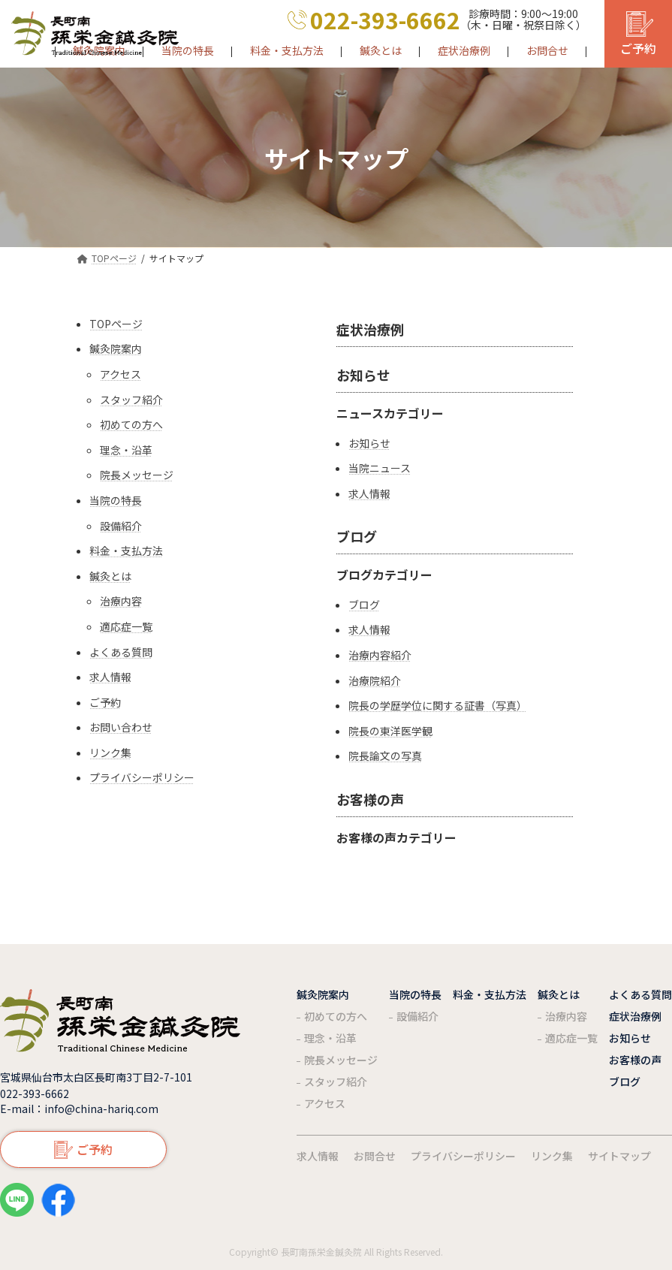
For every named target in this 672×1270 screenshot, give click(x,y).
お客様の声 (370, 799)
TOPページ (116, 324)
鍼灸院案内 (115, 349)
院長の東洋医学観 (390, 731)
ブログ (356, 536)
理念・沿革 (126, 450)
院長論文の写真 (385, 756)
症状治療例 (370, 329)
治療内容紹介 (379, 655)
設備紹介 (121, 526)
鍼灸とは (110, 576)
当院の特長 (115, 500)
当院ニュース (379, 468)
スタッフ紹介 (131, 400)
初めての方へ (131, 425)
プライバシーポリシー (141, 778)
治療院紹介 (374, 681)
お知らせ (363, 375)
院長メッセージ (136, 475)
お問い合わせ (120, 727)
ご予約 (105, 702)
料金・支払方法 (126, 551)
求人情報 (110, 677)
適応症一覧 (126, 627)
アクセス (120, 374)
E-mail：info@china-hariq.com (79, 1108)
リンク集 (110, 753)
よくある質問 (120, 652)
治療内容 (121, 601)
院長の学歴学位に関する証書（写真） (437, 705)
